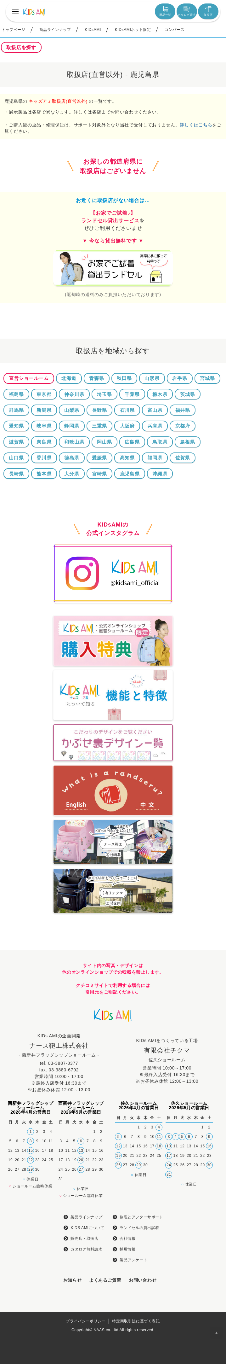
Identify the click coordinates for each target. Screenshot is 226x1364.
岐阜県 (44, 425)
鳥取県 (159, 442)
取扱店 (208, 11)
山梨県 (71, 410)
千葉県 (132, 394)
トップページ (13, 29)
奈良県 (44, 442)
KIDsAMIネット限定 (133, 29)
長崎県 (16, 473)
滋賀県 (16, 442)
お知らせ (72, 1280)
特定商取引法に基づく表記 (136, 1321)
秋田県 (124, 378)
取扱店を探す (21, 47)
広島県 (132, 442)
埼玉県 (104, 394)
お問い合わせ (142, 1280)
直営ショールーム (28, 378)
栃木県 (159, 394)
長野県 (99, 410)
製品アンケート (133, 1260)
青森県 (96, 378)
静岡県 (71, 425)
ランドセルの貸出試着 (139, 1228)
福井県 (182, 410)
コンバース (174, 29)
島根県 (187, 442)
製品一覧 (165, 11)
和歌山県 (74, 442)
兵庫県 (155, 425)
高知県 (127, 457)
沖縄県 (159, 473)
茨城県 (187, 394)
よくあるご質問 (105, 1280)
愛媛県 (99, 457)
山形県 (151, 378)
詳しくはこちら (196, 124)
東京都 (44, 394)
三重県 (99, 425)
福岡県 (155, 457)
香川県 (44, 457)
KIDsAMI (93, 29)
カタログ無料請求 (86, 1249)
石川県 (127, 410)
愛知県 (16, 425)
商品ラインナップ (55, 29)
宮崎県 (99, 473)
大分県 (71, 473)
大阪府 (127, 425)
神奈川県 (74, 394)
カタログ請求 (187, 11)
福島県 (16, 394)
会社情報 (127, 1238)
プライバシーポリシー (85, 1321)
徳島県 (71, 457)
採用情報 (127, 1249)
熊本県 (44, 473)
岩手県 (179, 378)
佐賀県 (182, 457)
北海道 (68, 378)
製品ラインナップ (86, 1217)
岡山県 (104, 442)
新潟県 (44, 410)
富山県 (155, 410)
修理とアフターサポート (141, 1217)
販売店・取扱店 (84, 1238)
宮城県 (207, 378)
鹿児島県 (130, 473)
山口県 (16, 457)
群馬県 (16, 410)
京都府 (182, 425)
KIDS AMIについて (87, 1228)
